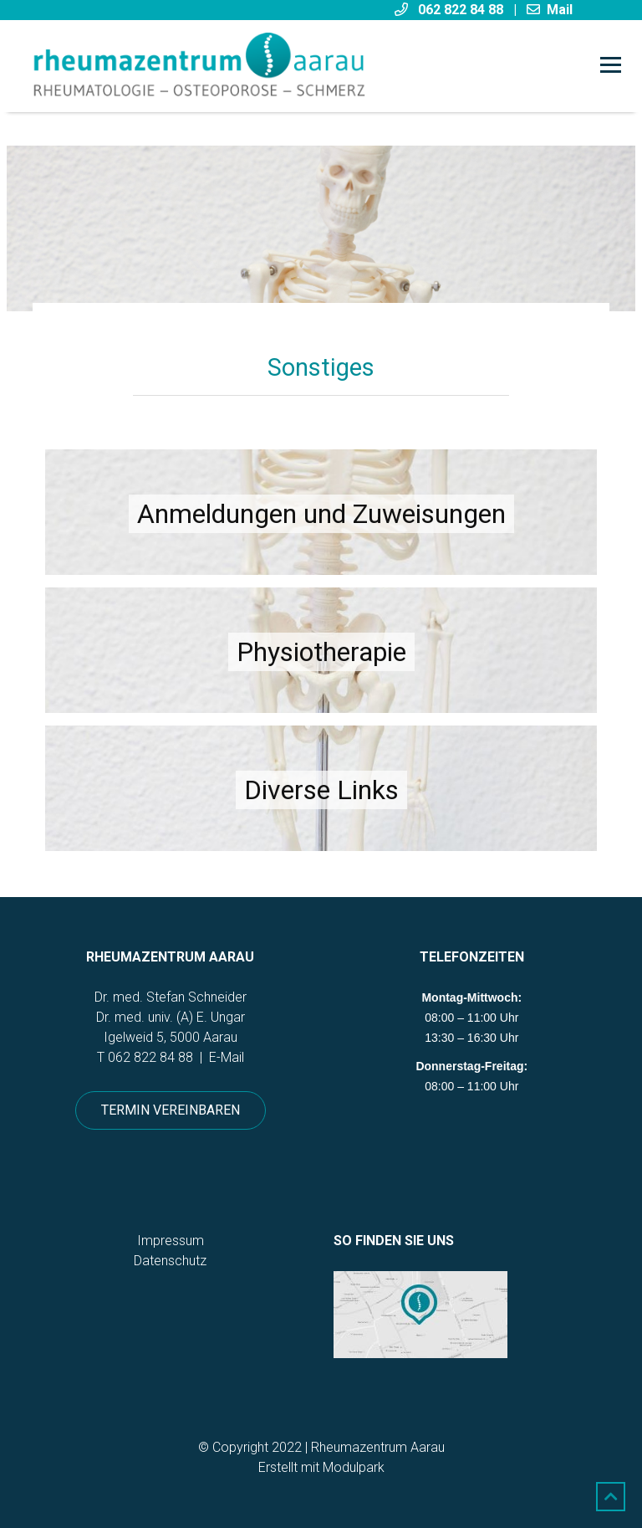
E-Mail (226, 1057)
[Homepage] (263, 66)
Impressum (170, 1241)
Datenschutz (170, 1261)
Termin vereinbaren (170, 1110)
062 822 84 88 (150, 1057)
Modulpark (354, 1467)
